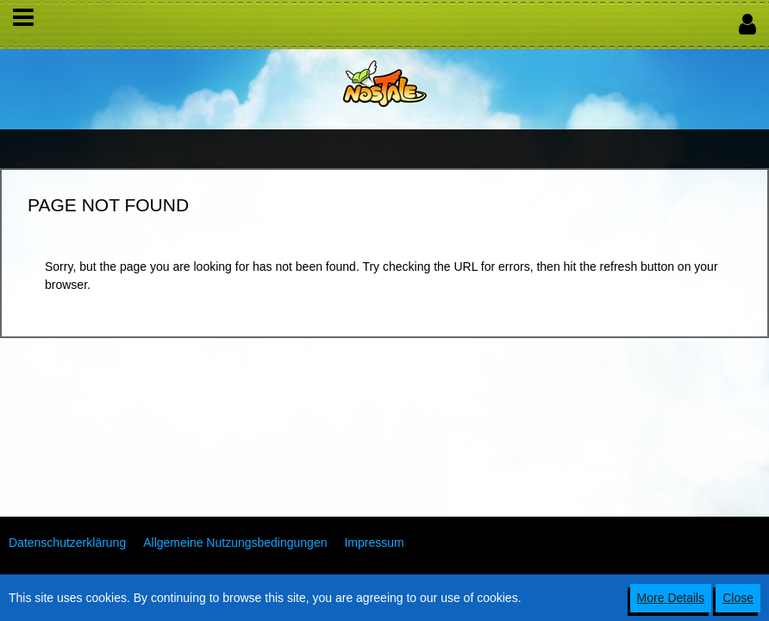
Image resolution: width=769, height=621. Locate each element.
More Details (671, 598)
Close (737, 598)
